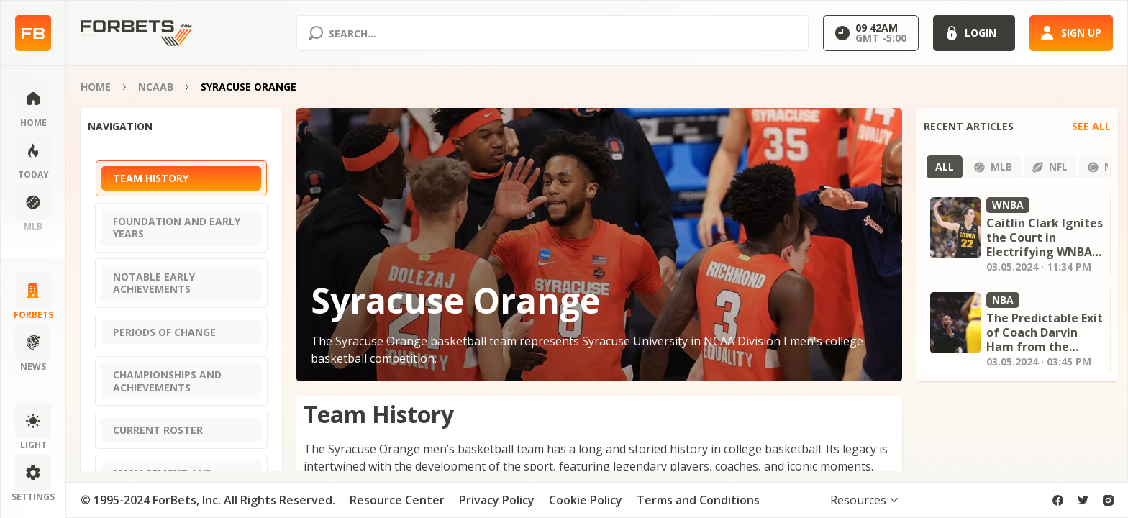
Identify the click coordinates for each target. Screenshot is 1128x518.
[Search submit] (316, 33)
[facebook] (1057, 500)
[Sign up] (1071, 33)
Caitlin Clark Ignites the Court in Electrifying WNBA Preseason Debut (1044, 237)
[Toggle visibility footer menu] (864, 500)
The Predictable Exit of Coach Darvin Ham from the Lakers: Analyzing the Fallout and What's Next (1044, 332)
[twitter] (1083, 500)
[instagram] (1108, 500)
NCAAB (155, 87)
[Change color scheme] (33, 427)
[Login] (974, 33)
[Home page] (33, 33)
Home (96, 87)
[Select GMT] (871, 33)
